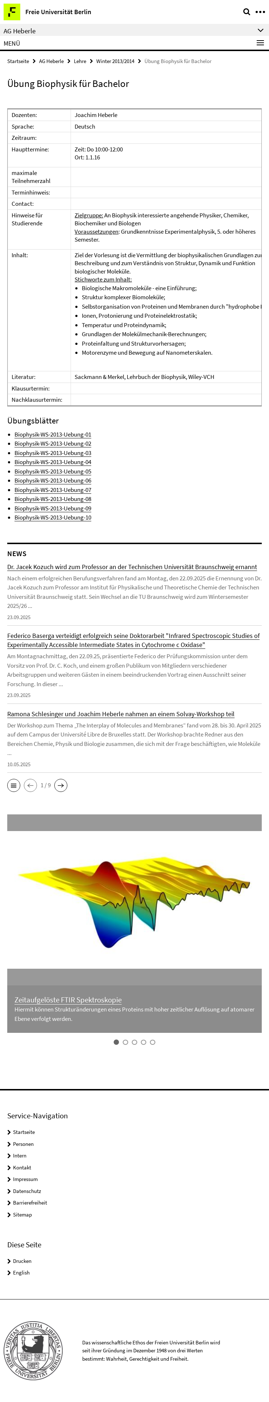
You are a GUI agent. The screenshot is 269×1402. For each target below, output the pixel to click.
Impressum (25, 1179)
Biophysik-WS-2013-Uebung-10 (52, 517)
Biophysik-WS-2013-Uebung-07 (52, 490)
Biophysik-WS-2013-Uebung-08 (52, 499)
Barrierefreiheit (30, 1202)
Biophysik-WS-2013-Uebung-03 (52, 453)
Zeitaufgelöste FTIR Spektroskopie (68, 1000)
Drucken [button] (22, 1260)
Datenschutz (27, 1191)
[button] (13, 785)
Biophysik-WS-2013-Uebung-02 (52, 443)
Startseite (18, 61)
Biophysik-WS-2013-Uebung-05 (52, 471)
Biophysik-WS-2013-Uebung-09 (52, 508)
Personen (23, 1143)
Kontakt (22, 1167)
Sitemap (22, 1214)
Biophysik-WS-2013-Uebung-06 (52, 480)
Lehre (80, 61)
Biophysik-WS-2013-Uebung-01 (52, 434)
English (21, 1272)
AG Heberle (51, 61)
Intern (19, 1155)
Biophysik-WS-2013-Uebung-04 (52, 462)
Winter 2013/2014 (115, 61)
